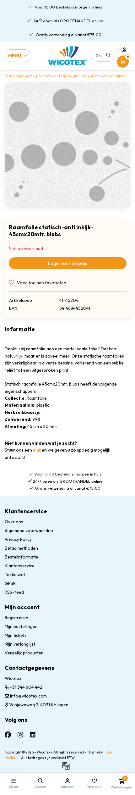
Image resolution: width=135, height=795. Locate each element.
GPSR (10, 583)
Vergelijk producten (24, 653)
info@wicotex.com (26, 696)
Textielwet (15, 574)
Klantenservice (20, 566)
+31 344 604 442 (23, 687)
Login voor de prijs (67, 263)
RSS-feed (14, 592)
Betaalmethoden (21, 548)
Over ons (14, 522)
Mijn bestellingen (21, 626)
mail (37, 450)
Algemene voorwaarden (29, 530)
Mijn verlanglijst (20, 644)
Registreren (16, 617)
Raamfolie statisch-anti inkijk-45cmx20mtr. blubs (81, 76)
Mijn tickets (16, 635)
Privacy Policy (18, 539)
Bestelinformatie (21, 557)
